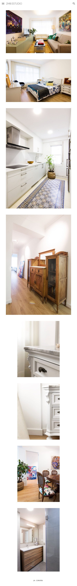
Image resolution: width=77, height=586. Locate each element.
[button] (3, 3)
